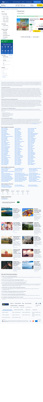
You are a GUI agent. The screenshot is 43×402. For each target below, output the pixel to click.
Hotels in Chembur (17, 137)
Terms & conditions (16, 307)
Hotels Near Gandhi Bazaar (33, 178)
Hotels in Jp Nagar (4, 131)
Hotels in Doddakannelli (31, 139)
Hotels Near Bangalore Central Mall (20, 180)
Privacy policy (22, 307)
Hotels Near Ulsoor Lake (18, 171)
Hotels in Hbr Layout (31, 143)
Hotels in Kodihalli (30, 150)
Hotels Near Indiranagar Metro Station (34, 174)
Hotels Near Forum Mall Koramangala (6, 174)
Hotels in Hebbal (17, 144)
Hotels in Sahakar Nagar (4, 159)
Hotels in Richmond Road (31, 157)
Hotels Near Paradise (4, 170)
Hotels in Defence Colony (18, 139)
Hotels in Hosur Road (18, 145)
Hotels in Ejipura (3, 141)
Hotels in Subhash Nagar (5, 161)
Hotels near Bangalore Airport (5, 168)
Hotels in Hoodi (30, 144)
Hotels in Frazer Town (18, 142)
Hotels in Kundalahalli (18, 151)
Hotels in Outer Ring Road (18, 155)
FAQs (11, 307)
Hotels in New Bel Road (31, 154)
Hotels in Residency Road (18, 157)
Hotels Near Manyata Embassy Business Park (21, 174)
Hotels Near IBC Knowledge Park (6, 176)
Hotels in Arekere (4, 132)
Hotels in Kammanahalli (4, 149)
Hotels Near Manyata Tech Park (19, 168)
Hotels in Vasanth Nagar (4, 163)
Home (2, 9)
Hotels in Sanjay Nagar (18, 159)
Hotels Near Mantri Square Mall (6, 180)
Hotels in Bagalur (30, 132)
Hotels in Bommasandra (18, 136)
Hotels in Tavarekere (18, 161)
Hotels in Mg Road (4, 130)
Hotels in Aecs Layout (31, 131)
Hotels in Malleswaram (31, 152)
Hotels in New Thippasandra (5, 155)
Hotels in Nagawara (18, 154)
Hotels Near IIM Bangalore (33, 169)
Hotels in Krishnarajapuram (5, 151)
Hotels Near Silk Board (32, 171)
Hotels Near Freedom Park (19, 181)
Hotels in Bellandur (17, 135)
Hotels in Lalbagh (30, 151)
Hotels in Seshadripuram (5, 160)
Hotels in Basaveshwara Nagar (32, 134)
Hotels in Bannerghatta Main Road (33, 133)
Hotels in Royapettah (4, 158)
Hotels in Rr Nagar (17, 158)
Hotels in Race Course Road (19, 156)
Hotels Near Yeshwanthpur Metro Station (21, 179)
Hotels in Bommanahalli (31, 135)
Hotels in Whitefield (18, 164)
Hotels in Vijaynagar (4, 164)
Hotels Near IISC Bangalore (19, 169)
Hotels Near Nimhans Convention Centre (21, 177)
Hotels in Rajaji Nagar (31, 156)
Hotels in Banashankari (4, 133)
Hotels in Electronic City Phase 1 (19, 141)
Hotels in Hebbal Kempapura (5, 144)
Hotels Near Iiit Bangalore (33, 180)
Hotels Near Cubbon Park (18, 170)
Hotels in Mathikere (18, 153)
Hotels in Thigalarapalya (5, 162)
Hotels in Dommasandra (31, 140)
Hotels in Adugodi (17, 131)
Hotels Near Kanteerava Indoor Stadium (35, 181)
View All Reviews (4, 198)
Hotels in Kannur (30, 149)
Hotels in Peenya (3, 156)
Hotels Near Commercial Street (19, 176)
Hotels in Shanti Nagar (18, 160)
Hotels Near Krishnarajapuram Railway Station (21, 175)
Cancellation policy (28, 307)
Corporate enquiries (14, 305)
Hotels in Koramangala (4, 129)
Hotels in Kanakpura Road (18, 149)
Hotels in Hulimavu (30, 146)
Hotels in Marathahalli (4, 153)
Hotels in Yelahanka (31, 164)
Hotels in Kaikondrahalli (4, 148)
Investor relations (18, 303)
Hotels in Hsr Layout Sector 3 (5, 146)
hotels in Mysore (34, 123)
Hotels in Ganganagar (4, 143)
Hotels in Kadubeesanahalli (5, 142)
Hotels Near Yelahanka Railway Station (34, 177)
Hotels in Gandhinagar (31, 142)
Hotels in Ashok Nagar (18, 132)
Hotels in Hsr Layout (31, 130)
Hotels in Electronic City (31, 141)
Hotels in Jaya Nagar (31, 129)
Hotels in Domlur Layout (4, 140)
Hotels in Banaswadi (18, 133)
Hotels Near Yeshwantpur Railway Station (35, 168)
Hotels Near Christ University (5, 173)
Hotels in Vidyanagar (18, 163)
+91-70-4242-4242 (16, 1)
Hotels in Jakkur (17, 147)
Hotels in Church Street (18, 138)
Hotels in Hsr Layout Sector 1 (19, 146)
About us (12, 303)
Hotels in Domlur (17, 140)
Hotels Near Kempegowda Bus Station (20, 178)
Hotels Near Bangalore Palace (33, 173)
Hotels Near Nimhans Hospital (33, 170)
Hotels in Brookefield (4, 137)
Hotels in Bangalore (7, 9)
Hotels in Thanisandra (31, 161)
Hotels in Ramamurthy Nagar (32, 128)
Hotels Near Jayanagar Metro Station (6, 179)
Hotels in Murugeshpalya (31, 153)
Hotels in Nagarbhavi (4, 154)
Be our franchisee (28, 303)
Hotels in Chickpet (30, 137)
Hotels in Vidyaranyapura (31, 163)
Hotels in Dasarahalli (4, 139)
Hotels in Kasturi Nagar (4, 150)
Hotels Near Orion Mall (4, 169)
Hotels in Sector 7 (30, 159)
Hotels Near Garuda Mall (32, 175)
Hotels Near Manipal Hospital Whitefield (7, 178)
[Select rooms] (37, 31)
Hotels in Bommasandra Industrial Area (7, 136)
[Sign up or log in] (37, 2)
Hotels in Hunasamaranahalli (5, 147)
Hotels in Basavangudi (18, 134)
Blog (23, 303)
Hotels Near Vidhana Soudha (5, 175)
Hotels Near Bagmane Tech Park (19, 173)
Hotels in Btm (17, 130)
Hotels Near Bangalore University (34, 179)
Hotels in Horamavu (4, 145)
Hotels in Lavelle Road (4, 152)
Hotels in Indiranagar (4, 128)
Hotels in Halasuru (17, 143)
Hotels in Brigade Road (31, 136)
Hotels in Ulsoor (30, 162)
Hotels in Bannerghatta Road (5, 134)
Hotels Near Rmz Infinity (4, 181)
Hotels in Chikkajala (4, 138)
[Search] (40, 5)
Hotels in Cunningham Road (32, 138)
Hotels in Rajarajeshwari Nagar (5, 157)
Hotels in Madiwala (17, 152)
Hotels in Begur (3, 135)
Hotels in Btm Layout (18, 129)
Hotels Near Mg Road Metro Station (6, 177)
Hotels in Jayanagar (18, 128)
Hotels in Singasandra (31, 160)
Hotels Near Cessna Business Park (34, 176)
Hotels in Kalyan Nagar (31, 148)
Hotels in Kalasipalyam (18, 148)
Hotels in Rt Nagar (30, 158)
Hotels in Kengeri (17, 150)
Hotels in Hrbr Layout (31, 145)
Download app (21, 305)
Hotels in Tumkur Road (18, 162)
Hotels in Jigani (30, 147)
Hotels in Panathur (30, 155)
